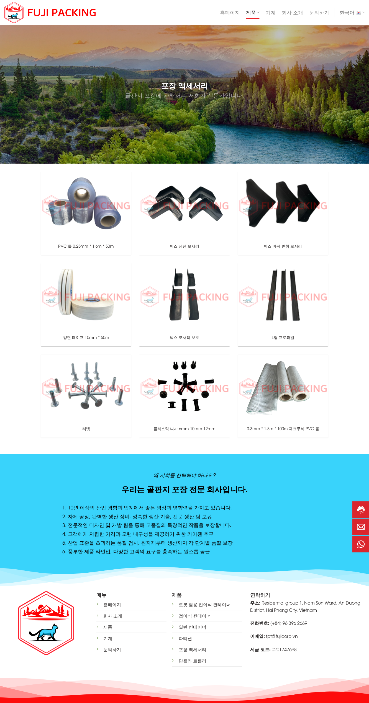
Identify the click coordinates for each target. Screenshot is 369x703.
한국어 (352, 12)
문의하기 (319, 12)
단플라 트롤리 (192, 661)
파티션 (185, 638)
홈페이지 (230, 12)
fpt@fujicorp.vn (282, 636)
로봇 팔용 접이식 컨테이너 (205, 604)
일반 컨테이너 (192, 627)
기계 (271, 12)
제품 (253, 12)
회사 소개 (292, 12)
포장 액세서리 (192, 649)
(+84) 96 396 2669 (288, 623)
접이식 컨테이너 (195, 616)
